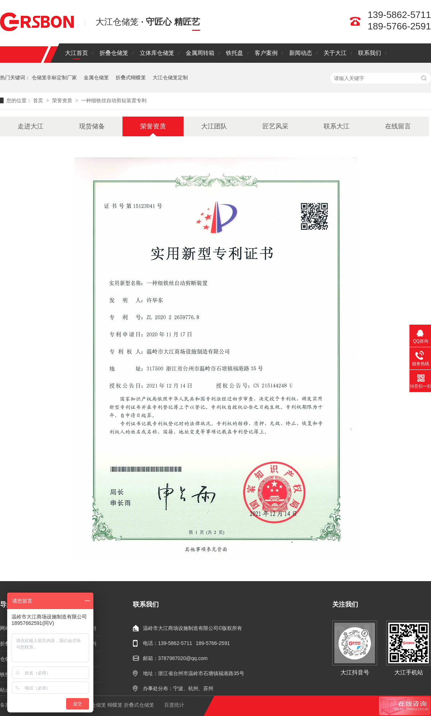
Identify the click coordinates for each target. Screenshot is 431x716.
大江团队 (214, 126)
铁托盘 (234, 53)
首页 (39, 100)
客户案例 (266, 53)
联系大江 (336, 126)
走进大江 (30, 126)
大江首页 (76, 53)
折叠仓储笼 (113, 53)
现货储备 (92, 126)
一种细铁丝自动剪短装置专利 (114, 100)
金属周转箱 (200, 53)
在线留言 (398, 126)
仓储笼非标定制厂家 (54, 77)
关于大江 (335, 53)
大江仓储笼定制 (170, 77)
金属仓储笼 (96, 77)
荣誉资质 (63, 100)
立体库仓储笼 (157, 53)
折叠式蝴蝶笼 (131, 77)
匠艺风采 (275, 126)
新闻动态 (300, 53)
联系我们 (369, 53)
